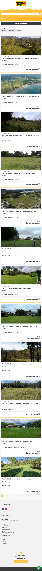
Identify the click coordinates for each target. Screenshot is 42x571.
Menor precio (11, 30)
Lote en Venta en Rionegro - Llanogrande (16, 250)
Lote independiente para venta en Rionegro (17, 441)
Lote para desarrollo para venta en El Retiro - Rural (21, 135)
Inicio (4, 539)
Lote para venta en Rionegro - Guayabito (16, 480)
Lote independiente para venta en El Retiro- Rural (20, 403)
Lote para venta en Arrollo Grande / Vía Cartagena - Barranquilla (21, 97)
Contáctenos (5, 545)
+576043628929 (6, 529)
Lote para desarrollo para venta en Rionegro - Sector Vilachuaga (21, 58)
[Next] (8, 496)
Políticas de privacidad (8, 547)
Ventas (4, 541)
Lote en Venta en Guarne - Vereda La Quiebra (18, 365)
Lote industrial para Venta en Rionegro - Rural (19, 173)
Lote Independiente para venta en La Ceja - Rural (19, 212)
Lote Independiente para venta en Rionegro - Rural (20, 326)
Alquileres (5, 543)
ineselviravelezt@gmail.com (8, 532)
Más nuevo (3, 30)
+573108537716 (5, 525)
